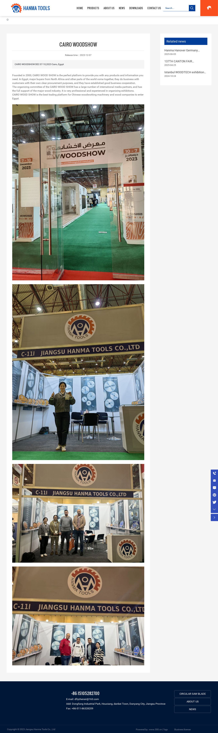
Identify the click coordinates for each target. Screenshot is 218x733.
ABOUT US (193, 701)
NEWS (192, 709)
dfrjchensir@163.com (87, 699)
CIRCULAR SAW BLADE (193, 693)
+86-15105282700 (85, 693)
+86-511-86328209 (82, 708)
